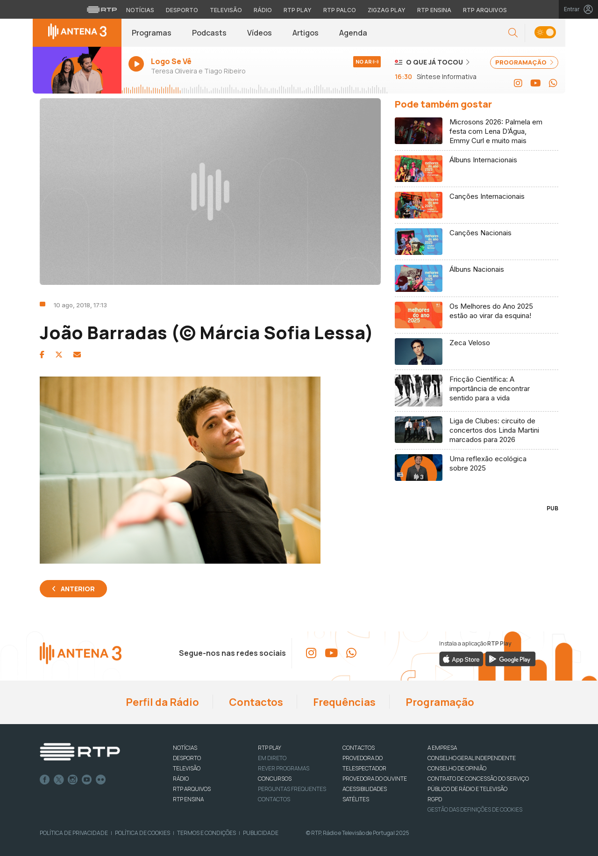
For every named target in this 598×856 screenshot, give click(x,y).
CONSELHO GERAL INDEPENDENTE (471, 758)
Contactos (255, 702)
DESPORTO (187, 758)
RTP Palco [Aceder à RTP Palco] (339, 10)
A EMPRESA (442, 748)
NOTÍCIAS (185, 748)
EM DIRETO (272, 758)
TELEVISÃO (186, 768)
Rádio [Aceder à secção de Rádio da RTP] (263, 10)
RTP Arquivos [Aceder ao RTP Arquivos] (485, 10)
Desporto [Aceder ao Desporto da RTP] (182, 10)
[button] (513, 33)
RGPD (434, 799)
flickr (101, 780)
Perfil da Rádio (161, 702)
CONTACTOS (358, 748)
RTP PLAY (269, 748)
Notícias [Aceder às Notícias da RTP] (140, 10)
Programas (151, 33)
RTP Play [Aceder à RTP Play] (298, 10)
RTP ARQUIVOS (192, 789)
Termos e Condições (206, 833)
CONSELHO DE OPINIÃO (456, 768)
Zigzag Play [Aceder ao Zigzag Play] (387, 10)
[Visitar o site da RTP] (102, 9)
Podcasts (209, 33)
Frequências (343, 702)
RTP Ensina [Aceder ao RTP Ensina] (434, 10)
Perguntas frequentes (292, 789)
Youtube (87, 780)
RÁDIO (181, 779)
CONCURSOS (275, 779)
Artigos (305, 33)
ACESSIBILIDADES (364, 789)
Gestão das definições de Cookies (474, 809)
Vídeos (259, 33)
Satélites (355, 799)
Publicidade (260, 833)
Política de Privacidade (74, 833)
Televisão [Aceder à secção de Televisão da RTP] (226, 10)
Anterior (78, 588)
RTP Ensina (188, 799)
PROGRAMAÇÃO (524, 62)
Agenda (353, 33)
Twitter (59, 780)
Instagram (73, 780)
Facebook (45, 780)
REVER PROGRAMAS (283, 768)
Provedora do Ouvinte (374, 779)
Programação (439, 702)
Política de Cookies (142, 833)
